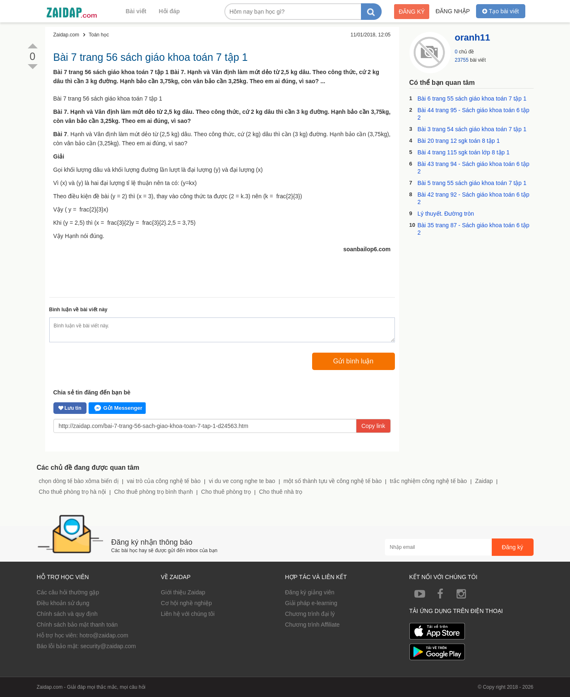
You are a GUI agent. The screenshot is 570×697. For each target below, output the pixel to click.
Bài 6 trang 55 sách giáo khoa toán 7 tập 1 (472, 98)
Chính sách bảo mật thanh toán (77, 624)
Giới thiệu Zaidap (183, 592)
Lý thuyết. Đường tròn (446, 213)
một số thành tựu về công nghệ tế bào (333, 481)
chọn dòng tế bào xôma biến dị (79, 481)
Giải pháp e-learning (311, 603)
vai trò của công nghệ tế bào (163, 481)
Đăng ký (412, 11)
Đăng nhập (452, 11)
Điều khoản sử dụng (63, 603)
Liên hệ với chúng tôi (188, 613)
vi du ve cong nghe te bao (242, 481)
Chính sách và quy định (67, 613)
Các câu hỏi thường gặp (68, 592)
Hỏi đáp (169, 11)
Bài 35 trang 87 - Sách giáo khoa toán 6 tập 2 (473, 229)
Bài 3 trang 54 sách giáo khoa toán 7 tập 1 (472, 129)
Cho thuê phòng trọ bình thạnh (153, 491)
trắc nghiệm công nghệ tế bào (428, 481)
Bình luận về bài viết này (78, 309)
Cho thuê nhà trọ (281, 491)
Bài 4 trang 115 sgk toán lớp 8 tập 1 (464, 152)
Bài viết (136, 11)
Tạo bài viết (500, 11)
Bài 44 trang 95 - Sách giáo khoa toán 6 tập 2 (473, 114)
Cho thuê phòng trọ (226, 491)
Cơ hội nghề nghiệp (186, 603)
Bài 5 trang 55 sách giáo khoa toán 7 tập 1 (472, 183)
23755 (462, 60)
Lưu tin (70, 408)
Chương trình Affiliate (312, 624)
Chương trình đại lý (310, 613)
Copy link (373, 426)
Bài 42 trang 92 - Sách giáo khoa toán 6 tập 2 (473, 198)
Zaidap (484, 481)
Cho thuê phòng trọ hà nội (72, 491)
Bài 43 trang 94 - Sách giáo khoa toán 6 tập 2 (473, 168)
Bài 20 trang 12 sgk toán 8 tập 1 (459, 140)
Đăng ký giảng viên (309, 592)
